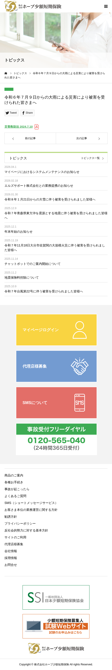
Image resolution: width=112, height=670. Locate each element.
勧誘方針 (10, 516)
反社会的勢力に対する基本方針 (26, 530)
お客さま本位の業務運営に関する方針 (31, 509)
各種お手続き (13, 482)
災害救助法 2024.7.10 (18, 126)
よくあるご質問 (15, 496)
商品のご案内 (13, 475)
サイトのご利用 (15, 537)
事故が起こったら (16, 489)
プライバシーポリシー (20, 523)
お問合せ (10, 565)
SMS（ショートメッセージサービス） (31, 503)
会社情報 (10, 551)
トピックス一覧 (90, 158)
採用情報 (10, 558)
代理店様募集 (13, 544)
